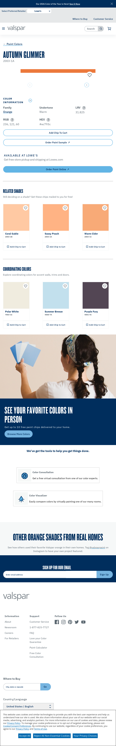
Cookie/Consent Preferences (17, 726)
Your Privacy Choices (85, 735)
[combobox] (91, 28)
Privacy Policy (13, 723)
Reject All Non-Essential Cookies (52, 735)
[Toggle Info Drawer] (70, 100)
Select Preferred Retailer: (14, 11)
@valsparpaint (97, 547)
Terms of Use (40, 728)
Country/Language (15, 699)
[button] (3, 28)
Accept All (24, 735)
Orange (7, 112)
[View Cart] (109, 29)
